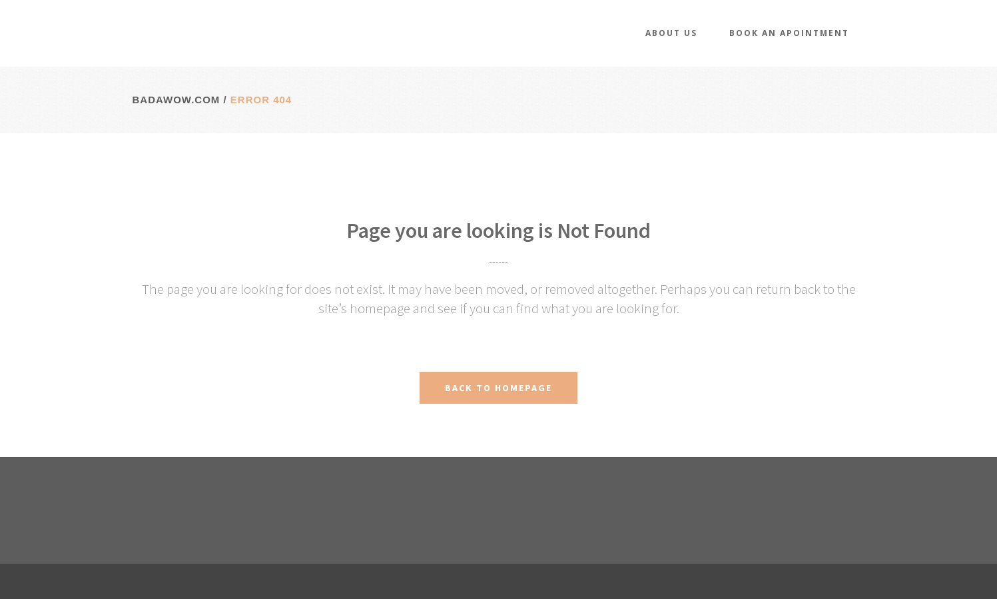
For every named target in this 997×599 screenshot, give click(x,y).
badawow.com (176, 99)
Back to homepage (498, 388)
